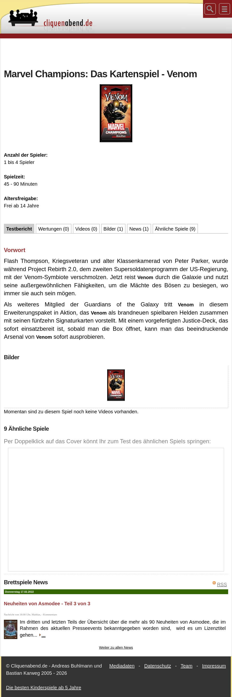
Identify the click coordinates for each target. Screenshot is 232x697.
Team (186, 666)
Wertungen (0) (53, 229)
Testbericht (19, 229)
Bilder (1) (113, 229)
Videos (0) (86, 229)
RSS (222, 584)
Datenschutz (157, 666)
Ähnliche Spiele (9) (175, 229)
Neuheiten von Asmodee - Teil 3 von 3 (47, 603)
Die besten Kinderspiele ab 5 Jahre (43, 687)
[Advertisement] (116, 53)
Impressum (214, 666)
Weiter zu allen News (116, 647)
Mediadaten (122, 666)
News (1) (139, 229)
